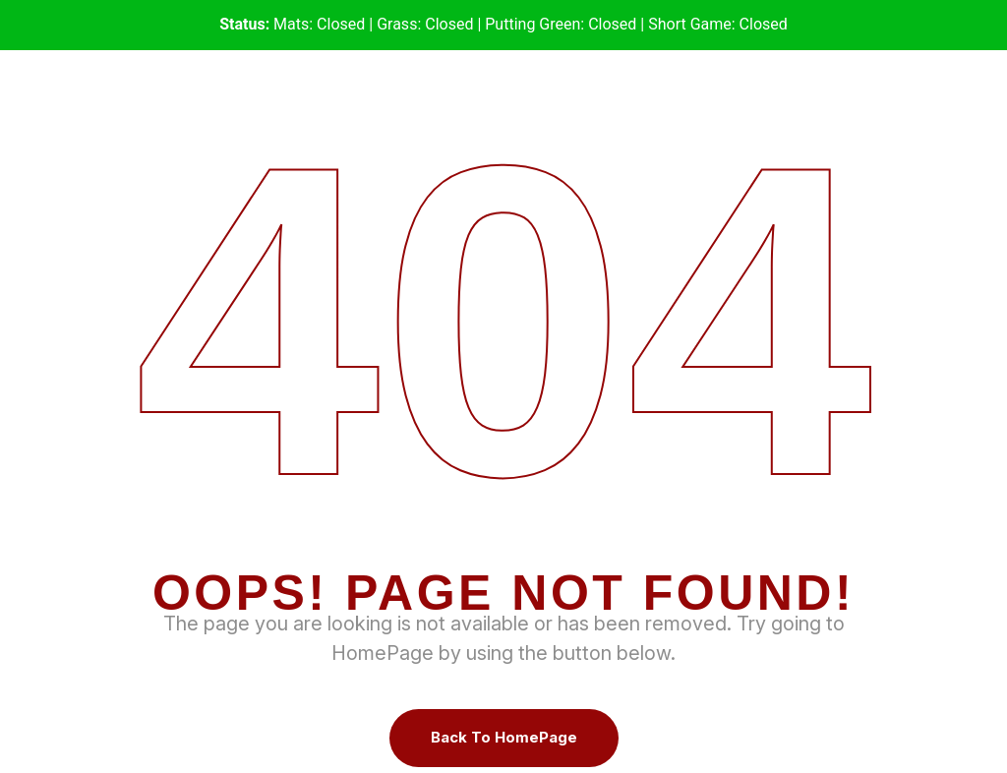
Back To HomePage (504, 737)
